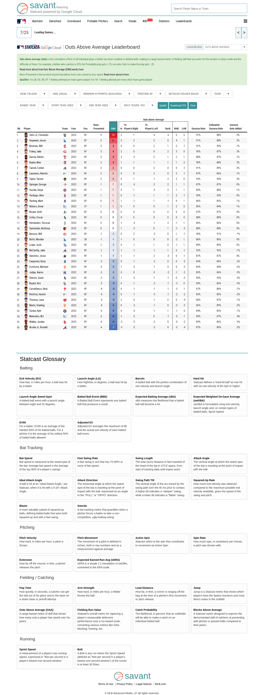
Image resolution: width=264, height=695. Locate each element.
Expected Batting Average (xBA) (155, 396)
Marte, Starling (37, 305)
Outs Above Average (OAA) (36, 609)
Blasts (23, 505)
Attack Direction (87, 480)
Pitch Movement (87, 537)
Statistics (164, 21)
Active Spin (142, 537)
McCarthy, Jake (37, 250)
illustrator (37, 21)
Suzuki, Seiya (36, 190)
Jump (196, 587)
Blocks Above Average (207, 609)
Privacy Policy (125, 684)
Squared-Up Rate (204, 480)
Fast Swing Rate (87, 458)
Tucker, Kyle (35, 310)
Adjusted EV (85, 422)
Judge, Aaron (36, 272)
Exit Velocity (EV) (30, 378)
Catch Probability (146, 609)
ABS (148, 21)
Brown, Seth (35, 212)
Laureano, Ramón (38, 173)
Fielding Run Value (89, 609)
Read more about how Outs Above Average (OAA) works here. (52, 69)
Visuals (132, 21)
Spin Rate (199, 537)
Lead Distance (144, 587)
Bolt (79, 649)
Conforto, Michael (38, 266)
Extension (25, 559)
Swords (82, 505)
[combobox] (209, 8)
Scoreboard (74, 21)
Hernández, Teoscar (39, 223)
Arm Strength (85, 587)
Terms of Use (106, 684)
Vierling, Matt (36, 201)
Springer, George (37, 184)
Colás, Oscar (36, 217)
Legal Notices (144, 684)
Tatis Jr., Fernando (38, 135)
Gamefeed (55, 21)
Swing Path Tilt (144, 480)
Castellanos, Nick (38, 288)
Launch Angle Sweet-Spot (35, 396)
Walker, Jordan (37, 321)
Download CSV (178, 105)
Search (118, 21)
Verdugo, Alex (36, 195)
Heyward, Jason (37, 140)
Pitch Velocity (28, 537)
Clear (192, 105)
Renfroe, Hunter (37, 294)
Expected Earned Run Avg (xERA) (98, 559)
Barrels (140, 378)
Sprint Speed (27, 649)
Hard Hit (198, 378)
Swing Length (144, 458)
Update (163, 105)
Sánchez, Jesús (37, 255)
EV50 (22, 422)
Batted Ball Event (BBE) (92, 396)
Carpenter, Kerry (37, 261)
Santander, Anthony (39, 228)
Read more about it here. (116, 74)
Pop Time (25, 587)
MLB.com (160, 684)
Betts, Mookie (36, 239)
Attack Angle (201, 458)
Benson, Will (35, 234)
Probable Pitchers (97, 21)
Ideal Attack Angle (30, 480)
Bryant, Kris (35, 283)
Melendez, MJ (36, 316)
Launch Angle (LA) (89, 378)
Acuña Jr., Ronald (38, 327)
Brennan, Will (36, 146)
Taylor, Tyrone (36, 179)
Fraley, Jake (35, 151)
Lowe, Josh (35, 245)
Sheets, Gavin (36, 277)
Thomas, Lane (36, 299)
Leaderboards (184, 21)
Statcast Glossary (43, 359)
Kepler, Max (35, 162)
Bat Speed (25, 458)
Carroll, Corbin (36, 168)
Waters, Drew (36, 206)
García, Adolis (36, 157)
